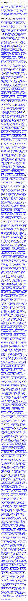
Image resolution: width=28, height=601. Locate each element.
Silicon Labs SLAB (9, 154)
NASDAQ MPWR (16, 378)
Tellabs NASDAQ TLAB (13, 229)
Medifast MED (5, 522)
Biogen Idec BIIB (14, 271)
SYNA (17, 401)
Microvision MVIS (18, 510)
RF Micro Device (22, 194)
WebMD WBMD (15, 568)
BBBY (11, 561)
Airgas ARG (17, 349)
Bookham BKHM (19, 287)
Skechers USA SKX (19, 236)
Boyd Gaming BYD (10, 553)
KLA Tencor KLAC (22, 29)
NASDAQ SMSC (9, 421)
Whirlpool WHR (5, 271)
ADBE (2, 477)
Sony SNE (3, 541)
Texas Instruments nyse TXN (9, 251)
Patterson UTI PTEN (19, 334)
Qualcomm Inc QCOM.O (20, 253)
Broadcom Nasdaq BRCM (11, 10)
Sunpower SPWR (23, 228)
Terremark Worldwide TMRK (12, 436)
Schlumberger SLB (10, 555)
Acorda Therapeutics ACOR (7, 450)
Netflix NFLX (23, 557)
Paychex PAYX (10, 467)
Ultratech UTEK (21, 362)
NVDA (2, 464)
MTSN (23, 439)
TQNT (12, 105)
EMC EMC (22, 463)
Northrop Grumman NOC (13, 377)
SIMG (21, 299)
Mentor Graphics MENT (13, 165)
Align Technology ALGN (11, 197)
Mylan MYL (23, 234)
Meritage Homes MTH (19, 185)
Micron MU (14, 38)
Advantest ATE (5, 310)
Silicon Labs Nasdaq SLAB (7, 478)
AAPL (7, 491)
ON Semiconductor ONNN (8, 85)
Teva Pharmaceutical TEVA (7, 181)
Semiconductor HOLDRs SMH (8, 280)
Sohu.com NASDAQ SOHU (14, 319)
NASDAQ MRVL (16, 282)
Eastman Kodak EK (5, 292)
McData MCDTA (5, 361)
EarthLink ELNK (23, 576)
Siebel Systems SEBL (12, 122)
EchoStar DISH (23, 361)
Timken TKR (13, 545)
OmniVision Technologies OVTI (8, 56)
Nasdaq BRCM (23, 403)
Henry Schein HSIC (7, 382)
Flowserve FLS (21, 218)
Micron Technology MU (21, 27)
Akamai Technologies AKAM (12, 115)
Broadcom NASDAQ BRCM (9, 29)
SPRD (10, 349)
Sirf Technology (13, 511)
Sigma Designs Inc (5, 220)
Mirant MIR (17, 373)
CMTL (23, 331)
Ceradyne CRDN (10, 475)
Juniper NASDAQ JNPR (6, 368)
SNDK (2, 193)
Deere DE (3, 392)
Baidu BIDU (9, 216)
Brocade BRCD (19, 46)
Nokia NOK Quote (13, 557)
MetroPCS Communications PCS (18, 295)
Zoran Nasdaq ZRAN (6, 440)
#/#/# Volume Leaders (22, 415)
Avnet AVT (7, 378)
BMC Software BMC (21, 181)
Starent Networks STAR (8, 287)
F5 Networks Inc (18, 275)
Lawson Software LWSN (18, 409)
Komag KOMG (4, 567)
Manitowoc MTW (5, 132)
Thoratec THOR (9, 252)
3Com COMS (21, 66)
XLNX (21, 111)
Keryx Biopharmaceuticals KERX (13, 284)
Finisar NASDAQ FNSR (16, 325)
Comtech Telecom (23, 505)
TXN (15, 194)
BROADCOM (14, 5)
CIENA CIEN (14, 463)
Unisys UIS (3, 322)
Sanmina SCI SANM (12, 83)
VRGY (14, 248)
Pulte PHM (14, 376)
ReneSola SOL (15, 292)
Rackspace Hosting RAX (7, 334)
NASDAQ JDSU (10, 424)
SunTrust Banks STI (20, 326)
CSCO (15, 471)
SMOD (17, 300)
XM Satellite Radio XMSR (8, 481)
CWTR (23, 460)
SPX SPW (13, 311)
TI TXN (4, 78)
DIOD (12, 428)
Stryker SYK (11, 302)
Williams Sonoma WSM (21, 303)
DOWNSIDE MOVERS (20, 291)
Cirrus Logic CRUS (10, 37)
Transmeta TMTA (5, 148)
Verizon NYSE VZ (21, 392)
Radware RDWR (8, 390)
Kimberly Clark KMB (6, 447)
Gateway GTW (10, 585)
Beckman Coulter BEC (21, 386)
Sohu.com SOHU (9, 326)
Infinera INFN (19, 154)
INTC (10, 88)
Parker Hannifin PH (13, 261)
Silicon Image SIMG (6, 91)
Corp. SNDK (5, 224)
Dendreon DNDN (8, 509)
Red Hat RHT (4, 174)
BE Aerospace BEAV (15, 296)
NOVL (19, 182)
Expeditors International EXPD (8, 385)
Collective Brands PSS (17, 191)
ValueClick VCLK (9, 300)
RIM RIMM (21, 201)
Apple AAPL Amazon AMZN (8, 563)
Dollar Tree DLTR (12, 458)
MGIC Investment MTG (8, 502)
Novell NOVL (4, 206)
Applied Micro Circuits (10, 175)
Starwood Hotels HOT (13, 189)
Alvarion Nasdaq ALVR (14, 345)
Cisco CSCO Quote (18, 411)
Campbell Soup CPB (6, 579)
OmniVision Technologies (19, 358)
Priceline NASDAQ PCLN (7, 264)
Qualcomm (4, 472)
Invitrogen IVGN (5, 311)
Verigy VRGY (20, 175)
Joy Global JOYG (5, 568)
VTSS (19, 370)
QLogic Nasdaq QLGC (15, 117)
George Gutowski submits (14, 569)
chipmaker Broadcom (22, 100)
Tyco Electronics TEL (14, 163)
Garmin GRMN (4, 113)
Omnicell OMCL (21, 592)
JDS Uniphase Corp (15, 268)
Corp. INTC (5, 388)
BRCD (7, 89)
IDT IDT (22, 548)
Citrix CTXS (17, 552)
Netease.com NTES (10, 210)
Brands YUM (16, 439)
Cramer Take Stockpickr (8, 230)
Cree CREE (8, 73)
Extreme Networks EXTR (7, 249)
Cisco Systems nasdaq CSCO (19, 521)
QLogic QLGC (16, 33)
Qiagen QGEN (4, 499)
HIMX (14, 528)
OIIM (11, 179)
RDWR (23, 400)
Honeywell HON (9, 381)
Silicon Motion (22, 471)
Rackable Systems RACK (7, 205)
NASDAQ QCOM (16, 87)
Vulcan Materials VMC (10, 307)
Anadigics (3, 572)
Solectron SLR (18, 76)
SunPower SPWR (6, 482)
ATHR (21, 101)
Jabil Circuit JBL (5, 64)
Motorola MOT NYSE (14, 279)
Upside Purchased (16, 532)
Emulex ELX (19, 22)
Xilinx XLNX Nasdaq (6, 448)
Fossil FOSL (23, 151)
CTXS (10, 432)
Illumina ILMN (22, 269)
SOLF (6, 474)
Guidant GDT (20, 553)
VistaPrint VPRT (19, 263)
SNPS (18, 503)
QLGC (20, 213)
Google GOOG (18, 335)
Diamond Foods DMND (21, 470)
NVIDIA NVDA (6, 30)
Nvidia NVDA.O (19, 427)
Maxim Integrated (9, 187)
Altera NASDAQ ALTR (6, 103)
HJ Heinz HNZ (19, 475)
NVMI (2, 276)
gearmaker (11, 560)
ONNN (4, 389)
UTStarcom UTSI (6, 143)
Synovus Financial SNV (11, 366)
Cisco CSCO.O (4, 423)
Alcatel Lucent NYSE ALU (8, 304)
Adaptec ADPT (20, 247)
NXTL (13, 404)
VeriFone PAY (4, 511)
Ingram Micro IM (8, 194)
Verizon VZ (14, 269)
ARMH (4, 229)
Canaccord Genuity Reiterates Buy (15, 577)
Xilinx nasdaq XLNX (7, 471)
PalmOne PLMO (10, 565)
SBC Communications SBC (7, 396)
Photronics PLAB (21, 248)
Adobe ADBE (13, 113)
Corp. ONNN (17, 564)
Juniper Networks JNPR (8, 27)
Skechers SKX (9, 128)
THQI (16, 565)
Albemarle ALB (19, 314)
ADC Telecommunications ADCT (12, 64)
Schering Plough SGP (22, 355)
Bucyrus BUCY (11, 438)
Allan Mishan (16, 286)
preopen (24, 315)
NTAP (2, 364)
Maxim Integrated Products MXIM (14, 25)
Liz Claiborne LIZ (21, 479)
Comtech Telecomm (7, 255)
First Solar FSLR (16, 134)
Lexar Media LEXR (20, 264)
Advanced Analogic (19, 173)
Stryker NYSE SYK (10, 312)
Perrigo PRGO (9, 477)
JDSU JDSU (18, 119)
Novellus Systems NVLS (8, 46)
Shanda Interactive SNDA (18, 584)
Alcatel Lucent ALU (5, 112)
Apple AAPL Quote (10, 415)
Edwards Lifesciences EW (7, 354)
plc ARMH (19, 517)
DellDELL (3, 438)
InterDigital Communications (8, 256)
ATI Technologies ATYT (10, 201)
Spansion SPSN (9, 173)
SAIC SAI (4, 540)
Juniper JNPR (13, 34)
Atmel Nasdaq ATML (15, 260)
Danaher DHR (16, 338)
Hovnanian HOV (14, 567)
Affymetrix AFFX (10, 158)
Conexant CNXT (9, 108)
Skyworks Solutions (10, 70)
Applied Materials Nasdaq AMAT (17, 62)
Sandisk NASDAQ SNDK (16, 177)
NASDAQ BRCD (5, 463)
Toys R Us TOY (17, 489)
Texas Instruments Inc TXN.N (9, 139)
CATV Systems (23, 530)
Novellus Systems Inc (14, 146)
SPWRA (23, 436)
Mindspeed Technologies (12, 435)
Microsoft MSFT (6, 343)
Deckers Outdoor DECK (12, 351)
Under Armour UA (20, 226)
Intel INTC (13, 35)
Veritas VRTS (14, 361)
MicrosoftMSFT (13, 540)
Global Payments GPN (7, 236)
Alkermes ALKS (5, 306)
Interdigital (7, 282)
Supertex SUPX (10, 550)
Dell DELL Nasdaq (19, 329)
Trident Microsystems (6, 483)
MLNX (11, 329)
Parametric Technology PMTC (14, 353)
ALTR (10, 140)
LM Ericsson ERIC (10, 193)
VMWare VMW (20, 312)
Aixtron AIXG (9, 185)
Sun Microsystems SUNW (7, 314)
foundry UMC (4, 479)
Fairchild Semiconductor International (13, 386)
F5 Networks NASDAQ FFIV (14, 443)
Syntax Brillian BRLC (20, 179)
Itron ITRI (19, 310)
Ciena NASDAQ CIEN (16, 161)
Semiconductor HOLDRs (7, 373)
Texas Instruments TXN (18, 21)
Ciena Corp (10, 78)
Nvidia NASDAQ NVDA (12, 60)
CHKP (19, 316)
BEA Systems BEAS (22, 74)
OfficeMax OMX (21, 464)
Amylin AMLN (9, 417)
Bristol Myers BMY (20, 135)
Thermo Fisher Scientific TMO (17, 506)
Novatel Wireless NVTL (6, 152)
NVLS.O (3, 573)
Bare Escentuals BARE (16, 572)
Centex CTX (23, 567)
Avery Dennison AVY (6, 186)
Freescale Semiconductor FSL (19, 138)
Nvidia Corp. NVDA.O (21, 546)
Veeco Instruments (20, 585)
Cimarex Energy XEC (6, 594)
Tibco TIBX (20, 321)
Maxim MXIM (23, 261)
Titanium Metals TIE (19, 255)
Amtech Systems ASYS (16, 487)
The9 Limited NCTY (7, 495)
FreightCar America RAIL (20, 588)
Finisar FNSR (7, 33)
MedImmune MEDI (5, 209)
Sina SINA (24, 115)
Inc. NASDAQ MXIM (19, 405)
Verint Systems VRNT (19, 412)
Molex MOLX (17, 140)
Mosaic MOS (17, 152)
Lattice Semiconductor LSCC (8, 68)
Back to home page (5, 599)
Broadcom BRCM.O (14, 472)
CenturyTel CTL (13, 549)
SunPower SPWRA (15, 514)
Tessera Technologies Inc (20, 212)
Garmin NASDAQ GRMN (8, 419)
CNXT (18, 68)
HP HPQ (20, 366)
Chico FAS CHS (6, 409)
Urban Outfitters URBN (20, 462)
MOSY (13, 503)
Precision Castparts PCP (20, 308)
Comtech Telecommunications (12, 397)
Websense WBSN (19, 205)
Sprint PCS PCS (18, 495)
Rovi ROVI (13, 316)
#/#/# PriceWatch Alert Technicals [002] (13, 536)
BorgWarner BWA (5, 428)
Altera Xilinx (12, 100)
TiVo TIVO (5, 116)
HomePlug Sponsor (19, 354)
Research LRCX (18, 128)
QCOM (18, 85)
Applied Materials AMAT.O (12, 501)
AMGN (2, 555)
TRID (24, 381)
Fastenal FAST (18, 200)
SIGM (17, 158)
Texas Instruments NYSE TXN (17, 136)
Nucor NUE (13, 370)
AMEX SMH (17, 245)
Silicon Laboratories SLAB (12, 72)
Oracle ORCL (19, 230)
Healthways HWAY (5, 407)
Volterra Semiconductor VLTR (16, 116)
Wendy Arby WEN (10, 355)
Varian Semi (3, 365)
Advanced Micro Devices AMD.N (9, 228)
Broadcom (15, 88)
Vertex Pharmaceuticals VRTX (12, 155)
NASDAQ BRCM (10, 444)
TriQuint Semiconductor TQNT (12, 99)
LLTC (6, 171)
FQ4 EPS (22, 239)
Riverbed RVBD (15, 234)
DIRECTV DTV (10, 303)
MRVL (3, 83)
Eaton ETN (16, 144)
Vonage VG (3, 468)
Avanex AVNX (15, 272)
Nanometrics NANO (5, 138)
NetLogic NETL (15, 69)
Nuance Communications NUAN (10, 151)
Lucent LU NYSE (12, 369)
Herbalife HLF (14, 403)
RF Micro (10, 412)
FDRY (14, 73)
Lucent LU (17, 42)
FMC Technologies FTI (18, 448)
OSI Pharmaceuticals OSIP (11, 485)
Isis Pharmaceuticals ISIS (11, 530)
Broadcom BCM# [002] (10, 7)
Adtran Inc (4, 548)
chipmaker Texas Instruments (12, 384)
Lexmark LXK (5, 101)
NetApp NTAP (14, 101)
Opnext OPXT (14, 337)
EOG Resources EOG (11, 505)
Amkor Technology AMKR (20, 84)
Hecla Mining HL (14, 425)
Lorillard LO (5, 506)
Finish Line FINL (5, 277)
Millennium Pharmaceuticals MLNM (10, 253)
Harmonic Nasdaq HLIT (14, 400)
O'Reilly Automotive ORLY (7, 544)
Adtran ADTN (15, 52)
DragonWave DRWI (5, 166)
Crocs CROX (15, 178)
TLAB (2, 197)
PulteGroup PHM (6, 559)
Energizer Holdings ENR (17, 596)
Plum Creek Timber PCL (6, 462)
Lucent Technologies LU (15, 48)
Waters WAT (20, 276)
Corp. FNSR (4, 369)
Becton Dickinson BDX (6, 212)
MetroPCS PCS (4, 296)
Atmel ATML (22, 38)
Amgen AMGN (4, 177)
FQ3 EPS (16, 299)
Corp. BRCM (4, 13)
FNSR (23, 147)
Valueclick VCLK (8, 533)
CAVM (18, 315)
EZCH (14, 431)
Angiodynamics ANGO (18, 364)
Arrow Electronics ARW (16, 150)
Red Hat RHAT (4, 117)
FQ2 (8, 572)
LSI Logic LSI (4, 62)
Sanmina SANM (17, 216)
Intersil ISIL (7, 45)
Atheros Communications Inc (17, 394)
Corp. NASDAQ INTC (13, 466)
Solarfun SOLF (15, 343)
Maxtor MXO (23, 337)
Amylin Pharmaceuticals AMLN (8, 182)
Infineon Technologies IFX (17, 148)
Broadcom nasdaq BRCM (20, 222)
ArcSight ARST (11, 580)
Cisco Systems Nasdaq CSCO (14, 214)
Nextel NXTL (4, 213)
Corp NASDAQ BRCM (18, 482)
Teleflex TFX (5, 524)
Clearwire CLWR (16, 225)
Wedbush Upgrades (5, 595)
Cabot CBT (3, 412)
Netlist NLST (23, 388)
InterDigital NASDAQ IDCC (8, 315)
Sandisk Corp (14, 277)
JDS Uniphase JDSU (22, 37)
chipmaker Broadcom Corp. (7, 9)
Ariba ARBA (8, 489)
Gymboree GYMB (5, 575)
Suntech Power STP (14, 174)
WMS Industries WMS (6, 127)
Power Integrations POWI (12, 198)
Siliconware (18, 502)
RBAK (7, 131)
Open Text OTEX (6, 259)
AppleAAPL (8, 358)
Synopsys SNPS (9, 42)
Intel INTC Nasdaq (18, 80)
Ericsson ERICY (5, 130)
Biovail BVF (8, 364)
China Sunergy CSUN (15, 341)
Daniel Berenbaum (10, 518)
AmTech (20, 455)
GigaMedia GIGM (19, 550)
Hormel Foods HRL (15, 536)
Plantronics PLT (4, 237)
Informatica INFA (5, 283)
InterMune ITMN (19, 421)
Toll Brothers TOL (17, 440)
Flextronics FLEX (18, 103)
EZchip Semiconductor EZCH (18, 126)
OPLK (19, 139)
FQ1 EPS (21, 277)
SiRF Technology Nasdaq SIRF (18, 522)
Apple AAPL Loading (15, 491)
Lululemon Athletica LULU (7, 360)
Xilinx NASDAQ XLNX (21, 142)
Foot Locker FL (6, 404)
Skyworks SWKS (19, 108)
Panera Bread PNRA (5, 248)
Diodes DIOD (15, 91)
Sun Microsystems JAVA (17, 347)
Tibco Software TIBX (11, 66)
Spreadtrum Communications (15, 468)
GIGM (7, 429)
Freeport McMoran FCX (10, 455)
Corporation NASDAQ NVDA (12, 497)
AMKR (15, 267)
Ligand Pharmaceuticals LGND (11, 460)
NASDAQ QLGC (9, 546)
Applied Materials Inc (6, 431)
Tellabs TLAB (15, 30)
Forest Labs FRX (14, 233)
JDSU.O (24, 442)
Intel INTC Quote (18, 204)
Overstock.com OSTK (17, 498)
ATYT (25, 177)
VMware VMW (9, 275)
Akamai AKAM (9, 135)
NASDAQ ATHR (14, 306)
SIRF (21, 384)
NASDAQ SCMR (14, 388)
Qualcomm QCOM (10, 19)
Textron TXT (9, 588)
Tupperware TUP (5, 240)
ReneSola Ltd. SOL (22, 538)
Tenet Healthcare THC (10, 294)
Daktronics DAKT (9, 556)
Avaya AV (12, 162)
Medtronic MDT (5, 136)
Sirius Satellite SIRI (18, 127)
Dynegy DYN (5, 596)
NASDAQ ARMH (18, 368)
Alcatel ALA (17, 244)
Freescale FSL (8, 298)
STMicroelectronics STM (18, 61)
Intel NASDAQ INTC (17, 112)
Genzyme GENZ (9, 427)
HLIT (18, 385)
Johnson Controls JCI (22, 408)
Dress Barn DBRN (19, 533)
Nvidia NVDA (22, 26)
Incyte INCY (18, 381)
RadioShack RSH (5, 150)
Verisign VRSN (19, 478)
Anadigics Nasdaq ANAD (19, 447)
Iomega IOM (8, 439)
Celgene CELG (19, 187)
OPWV (12, 490)
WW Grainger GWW (19, 390)
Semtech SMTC (4, 93)
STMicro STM (8, 241)
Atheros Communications (12, 239)
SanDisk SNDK (15, 41)
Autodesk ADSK (10, 107)
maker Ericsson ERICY (20, 561)
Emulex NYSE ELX (10, 147)
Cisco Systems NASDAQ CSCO (14, 573)
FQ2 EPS (20, 372)
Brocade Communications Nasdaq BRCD (14, 120)
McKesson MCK (5, 507)
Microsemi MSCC (16, 92)
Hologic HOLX (15, 393)
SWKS (6, 268)
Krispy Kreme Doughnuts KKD (13, 591)
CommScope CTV (17, 290)
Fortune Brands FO (14, 474)
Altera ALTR (14, 26)
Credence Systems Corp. (16, 507)
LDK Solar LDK (21, 304)
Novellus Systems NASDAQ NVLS (9, 330)
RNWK (7, 536)
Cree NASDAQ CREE (11, 494)
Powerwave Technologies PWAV (13, 190)
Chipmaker (3, 189)
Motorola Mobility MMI (6, 144)
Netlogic (17, 424)
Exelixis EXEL (15, 407)
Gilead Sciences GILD (19, 104)
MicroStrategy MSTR (7, 446)
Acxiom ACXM (16, 587)
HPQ (17, 575)
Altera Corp (16, 183)
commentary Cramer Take (21, 417)
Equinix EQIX (21, 195)
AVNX (13, 595)
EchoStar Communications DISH (10, 79)
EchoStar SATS (6, 503)
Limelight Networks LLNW (7, 109)
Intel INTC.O (9, 405)
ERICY (9, 322)
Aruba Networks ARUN (16, 93)
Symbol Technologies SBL (12, 288)
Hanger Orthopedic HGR (11, 257)
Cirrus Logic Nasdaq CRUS (7, 401)
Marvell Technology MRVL (7, 22)
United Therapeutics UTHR (16, 171)
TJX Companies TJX (6, 587)
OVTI (3, 122)
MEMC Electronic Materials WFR (9, 50)
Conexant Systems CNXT (7, 77)
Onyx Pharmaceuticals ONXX (9, 357)
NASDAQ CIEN (6, 178)
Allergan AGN (9, 470)
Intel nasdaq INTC (11, 538)
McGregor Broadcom (21, 7)
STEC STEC (5, 341)
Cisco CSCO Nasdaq (16, 131)
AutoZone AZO (15, 318)
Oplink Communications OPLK (17, 571)
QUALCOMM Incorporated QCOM (9, 217)
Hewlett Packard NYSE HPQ (18, 542)
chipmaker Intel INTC (21, 444)
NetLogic (24, 286)
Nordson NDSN (23, 257)
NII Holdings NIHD (18, 208)
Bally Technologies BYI (15, 206)
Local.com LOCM (17, 594)
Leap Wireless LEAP (6, 134)
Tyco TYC (12, 323)
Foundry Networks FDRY (15, 53)
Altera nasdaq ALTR (10, 374)
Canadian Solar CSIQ (11, 218)
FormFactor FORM (6, 331)
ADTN (3, 443)
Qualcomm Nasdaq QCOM (7, 49)
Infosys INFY (16, 486)
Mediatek (8, 584)
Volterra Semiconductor (15, 237)
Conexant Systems (9, 159)
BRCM (4, 58)
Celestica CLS (8, 104)
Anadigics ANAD (14, 64)
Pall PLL (13, 459)
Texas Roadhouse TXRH (6, 335)
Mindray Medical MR (6, 232)
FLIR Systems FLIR (16, 283)
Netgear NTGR (8, 84)
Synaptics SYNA (11, 74)
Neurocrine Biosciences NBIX (9, 589)
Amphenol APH (6, 97)
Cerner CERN (17, 420)
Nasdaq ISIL (20, 563)
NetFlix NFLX (20, 419)
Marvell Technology (15, 44)
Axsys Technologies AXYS (7, 583)
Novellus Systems (5, 105)
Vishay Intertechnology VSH (9, 195)
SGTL (2, 155)
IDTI (12, 97)
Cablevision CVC (11, 541)
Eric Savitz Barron (13, 548)
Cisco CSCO (15, 57)
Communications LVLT (6, 552)
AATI (12, 575)
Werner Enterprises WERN (17, 525)
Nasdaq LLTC (14, 493)
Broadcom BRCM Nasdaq (14, 13)
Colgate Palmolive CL (19, 446)
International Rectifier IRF (7, 119)
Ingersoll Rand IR (10, 456)
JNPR (25, 150)
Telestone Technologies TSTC (8, 592)
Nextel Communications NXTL (8, 167)
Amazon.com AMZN (14, 342)
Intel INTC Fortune (10, 276)
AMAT (7, 347)
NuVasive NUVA (22, 120)
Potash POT (3, 411)
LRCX (13, 321)
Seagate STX (9, 244)
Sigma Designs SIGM (16, 96)
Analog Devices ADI (6, 21)
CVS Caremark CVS (21, 360)
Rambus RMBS (4, 23)
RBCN (2, 415)
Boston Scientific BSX (16, 156)
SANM (4, 577)
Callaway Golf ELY (17, 232)
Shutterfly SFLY (14, 524)
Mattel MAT (23, 501)
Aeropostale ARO (9, 226)
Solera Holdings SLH (18, 483)
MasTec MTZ (13, 350)
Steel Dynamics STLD (11, 399)
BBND (2, 355)
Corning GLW (23, 57)
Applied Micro (14, 220)
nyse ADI (3, 585)
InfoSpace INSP (4, 233)
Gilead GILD (4, 549)
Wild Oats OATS (23, 494)
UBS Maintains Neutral (6, 420)
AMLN (21, 581)
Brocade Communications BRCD (18, 54)
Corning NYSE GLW (15, 130)
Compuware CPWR (10, 408)
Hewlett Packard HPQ (17, 166)
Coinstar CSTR (22, 511)
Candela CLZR (17, 382)
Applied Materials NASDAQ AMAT (9, 81)
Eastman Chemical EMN (11, 452)
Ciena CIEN (23, 30)
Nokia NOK (15, 124)
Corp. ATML (17, 202)
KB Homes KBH (9, 200)
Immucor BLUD (17, 322)
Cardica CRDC (22, 540)
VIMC (16, 509)
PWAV (7, 243)
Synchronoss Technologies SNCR (13, 380)
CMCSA (13, 310)
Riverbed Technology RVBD (18, 132)
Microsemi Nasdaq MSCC (7, 526)
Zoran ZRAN (22, 50)
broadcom (21, 5)
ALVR (2, 173)
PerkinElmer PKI (23, 452)
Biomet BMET (14, 243)
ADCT (2, 288)
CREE (10, 564)
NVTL (5, 140)
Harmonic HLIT (13, 213)
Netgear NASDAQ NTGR (8, 454)
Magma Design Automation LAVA (10, 513)
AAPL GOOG (15, 579)
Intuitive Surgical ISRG (16, 224)
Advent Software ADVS (6, 202)
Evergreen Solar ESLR (6, 286)
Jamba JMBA (14, 451)
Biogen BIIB (14, 240)
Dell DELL (24, 229)
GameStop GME (16, 259)
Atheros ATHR (19, 49)
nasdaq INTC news (16, 559)
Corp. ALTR (19, 518)
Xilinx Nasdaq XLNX (7, 76)
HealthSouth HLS (6, 532)
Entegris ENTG (6, 393)
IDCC (16, 490)
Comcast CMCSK (18, 339)
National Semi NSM (5, 52)
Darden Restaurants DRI (19, 333)
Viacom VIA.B (16, 331)
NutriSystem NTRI (6, 338)
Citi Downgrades (13, 581)
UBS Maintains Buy (10, 517)
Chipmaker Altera (11, 392)
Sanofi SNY (8, 433)
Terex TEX (18, 428)
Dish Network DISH (5, 169)
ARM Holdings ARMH (7, 31)
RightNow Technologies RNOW (8, 327)
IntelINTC (12, 95)
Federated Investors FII (6, 299)
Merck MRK (7, 318)
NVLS (2, 128)
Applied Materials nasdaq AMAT (17, 520)
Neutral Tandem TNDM (16, 429)
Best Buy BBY (13, 423)
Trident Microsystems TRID (12, 123)
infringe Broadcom (13, 6)
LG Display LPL (12, 372)
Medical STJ (14, 576)
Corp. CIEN (3, 466)
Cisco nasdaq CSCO (11, 464)
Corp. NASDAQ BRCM (13, 58)
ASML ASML (4, 349)
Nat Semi (22, 565)
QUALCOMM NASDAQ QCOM (9, 265)
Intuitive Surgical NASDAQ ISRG (9, 534)
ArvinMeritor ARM (10, 529)
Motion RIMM (17, 298)
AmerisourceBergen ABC (8, 416)
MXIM (24, 92)
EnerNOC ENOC (18, 432)
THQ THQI (16, 460)
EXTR (24, 502)
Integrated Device (5, 316)
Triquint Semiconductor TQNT (13, 221)
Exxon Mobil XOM (21, 481)
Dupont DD (19, 210)
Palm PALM (16, 186)
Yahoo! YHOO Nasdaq (7, 263)
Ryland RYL (14, 485)
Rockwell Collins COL (6, 183)
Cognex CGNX (23, 330)
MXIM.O (17, 526)
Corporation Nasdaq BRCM (17, 11)
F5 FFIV (10, 411)
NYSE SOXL (12, 479)
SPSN (25, 339)
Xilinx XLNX (20, 19)
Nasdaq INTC (4, 413)
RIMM (13, 247)
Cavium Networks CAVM (21, 77)
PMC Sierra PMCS (14, 23)
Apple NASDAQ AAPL (15, 499)
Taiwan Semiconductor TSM (18, 89)
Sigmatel (18, 162)
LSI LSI (25, 96)
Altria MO (23, 342)
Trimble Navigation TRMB (18, 143)
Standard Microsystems (20, 249)
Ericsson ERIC (9, 204)
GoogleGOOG (17, 442)
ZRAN (7, 161)
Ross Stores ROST (20, 467)
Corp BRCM (21, 327)
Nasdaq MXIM (9, 308)
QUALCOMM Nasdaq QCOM (16, 413)
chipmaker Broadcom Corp (13, 389)
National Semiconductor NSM (19, 45)
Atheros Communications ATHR (8, 39)
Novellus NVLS (6, 38)
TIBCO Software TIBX (6, 333)
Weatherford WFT (18, 477)
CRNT (18, 147)
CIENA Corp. (20, 167)
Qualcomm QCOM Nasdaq (8, 362)
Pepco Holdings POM (22, 595)
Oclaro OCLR (23, 81)
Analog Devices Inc (5, 521)
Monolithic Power (14, 111)
